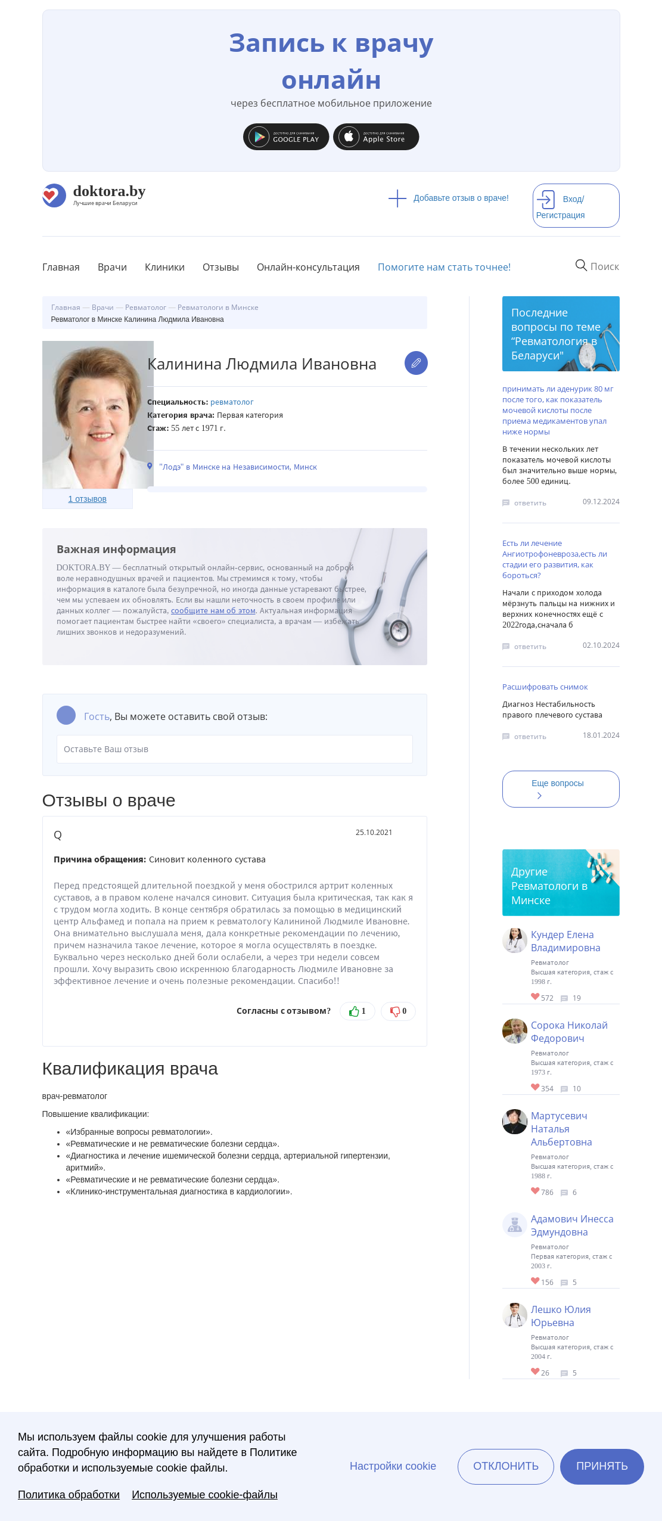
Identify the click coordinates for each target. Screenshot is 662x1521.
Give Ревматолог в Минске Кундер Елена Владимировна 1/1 (536, 997)
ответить (530, 503)
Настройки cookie (393, 1466)
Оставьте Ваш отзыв (235, 749)
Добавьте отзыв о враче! (448, 198)
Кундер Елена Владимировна (566, 941)
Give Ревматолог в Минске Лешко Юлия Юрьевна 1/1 (536, 1372)
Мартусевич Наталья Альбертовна (561, 1128)
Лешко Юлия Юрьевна (561, 1316)
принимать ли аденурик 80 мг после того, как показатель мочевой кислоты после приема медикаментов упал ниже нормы (558, 410)
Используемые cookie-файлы (205, 1495)
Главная (61, 267)
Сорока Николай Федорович (569, 1032)
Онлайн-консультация (308, 267)
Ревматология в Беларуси (554, 348)
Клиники (165, 267)
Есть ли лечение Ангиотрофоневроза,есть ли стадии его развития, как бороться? (554, 559)
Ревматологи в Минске (549, 893)
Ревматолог (232, 402)
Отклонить (506, 1466)
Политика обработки (69, 1495)
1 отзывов (87, 499)
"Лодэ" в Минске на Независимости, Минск (237, 466)
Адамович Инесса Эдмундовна (572, 1225)
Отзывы (221, 267)
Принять (602, 1466)
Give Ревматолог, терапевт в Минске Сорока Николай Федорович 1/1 (536, 1088)
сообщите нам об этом (213, 610)
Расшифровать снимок (545, 686)
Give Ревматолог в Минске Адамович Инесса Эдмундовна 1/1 (536, 1281)
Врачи (112, 267)
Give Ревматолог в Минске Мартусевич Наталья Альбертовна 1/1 (536, 1191)
